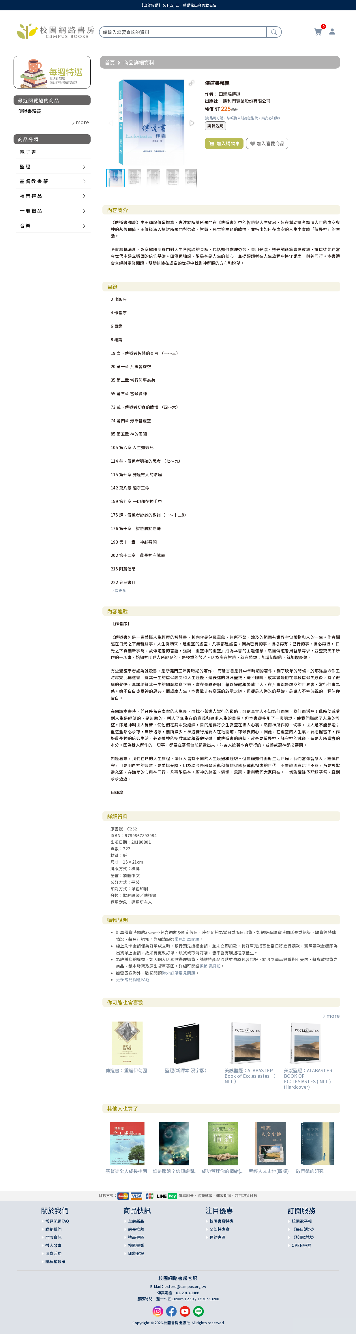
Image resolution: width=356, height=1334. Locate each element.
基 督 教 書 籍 (34, 181)
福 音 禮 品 (31, 195)
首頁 (110, 62)
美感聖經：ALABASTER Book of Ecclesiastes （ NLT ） (249, 1076)
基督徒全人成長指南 (126, 1170)
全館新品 (136, 1221)
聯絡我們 (53, 1229)
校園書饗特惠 (221, 1221)
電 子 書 (28, 151)
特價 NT (212, 109)
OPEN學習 (301, 1245)
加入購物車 (224, 143)
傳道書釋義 (29, 111)
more (331, 1015)
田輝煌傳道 (229, 94)
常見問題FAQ (57, 1221)
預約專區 (217, 1237)
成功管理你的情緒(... (222, 1170)
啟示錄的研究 (310, 1170)
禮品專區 (136, 1237)
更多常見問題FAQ (132, 979)
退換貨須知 (210, 966)
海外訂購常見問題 (178, 973)
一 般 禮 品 (31, 210)
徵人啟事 (53, 1245)
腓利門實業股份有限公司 (247, 101)
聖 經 (25, 166)
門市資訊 (53, 1237)
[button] (191, 83)
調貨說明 (215, 126)
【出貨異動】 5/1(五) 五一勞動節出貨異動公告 (178, 5)
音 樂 (25, 225)
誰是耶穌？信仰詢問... (175, 1170)
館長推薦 (136, 1229)
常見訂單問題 (187, 939)
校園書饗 (136, 1245)
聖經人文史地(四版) (269, 1170)
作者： (211, 94)
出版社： (213, 101)
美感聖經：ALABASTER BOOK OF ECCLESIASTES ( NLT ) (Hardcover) (308, 1078)
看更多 (118, 590)
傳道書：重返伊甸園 (126, 1070)
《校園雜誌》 (304, 1237)
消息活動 (53, 1253)
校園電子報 (302, 1221)
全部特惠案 (219, 1229)
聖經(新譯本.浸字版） (187, 1070)
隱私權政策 (55, 1261)
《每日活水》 (304, 1229)
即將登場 (136, 1253)
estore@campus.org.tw (185, 1286)
